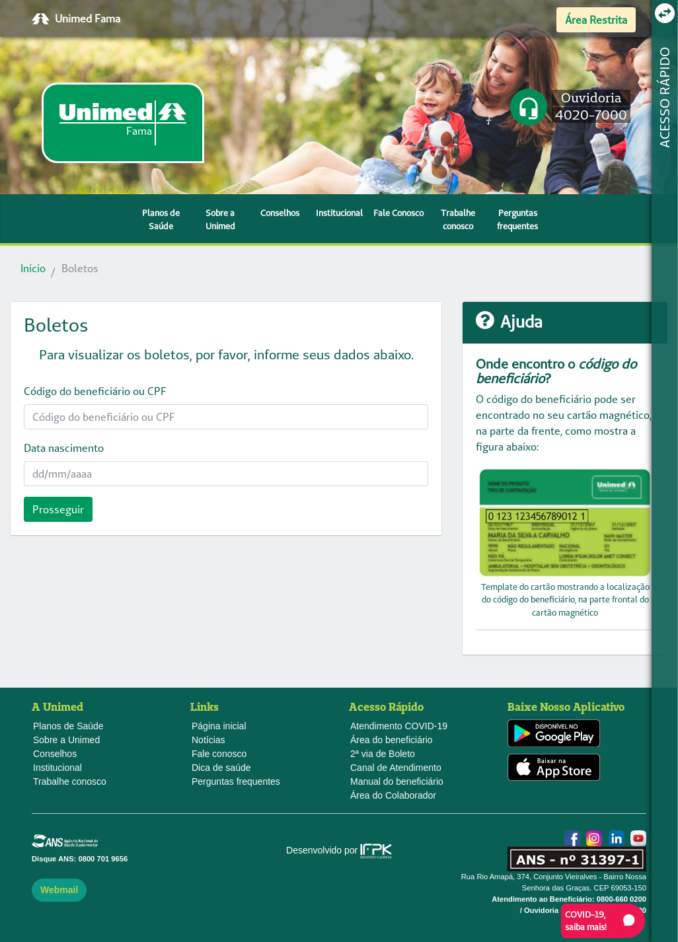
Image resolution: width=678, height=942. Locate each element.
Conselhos (279, 212)
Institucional (339, 212)
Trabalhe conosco (458, 219)
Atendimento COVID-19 (398, 726)
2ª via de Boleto (382, 753)
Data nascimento (64, 447)
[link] (123, 123)
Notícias (208, 740)
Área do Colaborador (393, 795)
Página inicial (219, 726)
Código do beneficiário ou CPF (95, 391)
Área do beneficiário (391, 740)
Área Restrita (596, 19)
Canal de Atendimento (395, 767)
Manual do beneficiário (396, 781)
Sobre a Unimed (220, 219)
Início (33, 268)
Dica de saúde (221, 767)
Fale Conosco (398, 212)
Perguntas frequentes (517, 219)
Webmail (59, 890)
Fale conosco (219, 753)
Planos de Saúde (161, 219)
